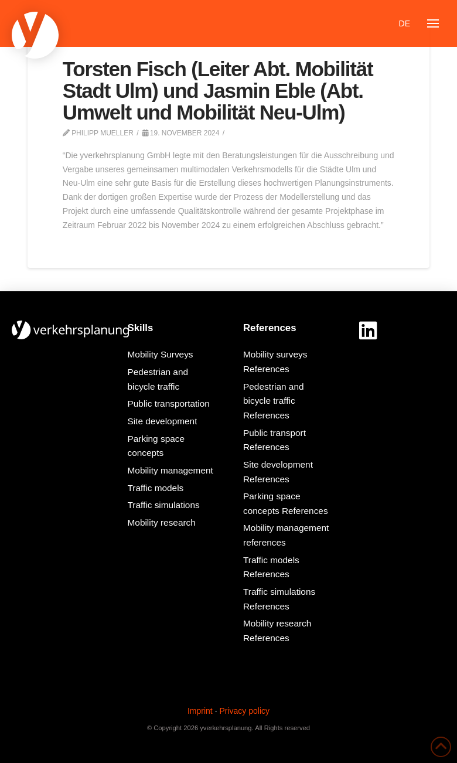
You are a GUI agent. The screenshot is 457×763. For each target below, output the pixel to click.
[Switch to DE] (404, 23)
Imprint (200, 711)
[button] (433, 23)
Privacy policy (244, 711)
